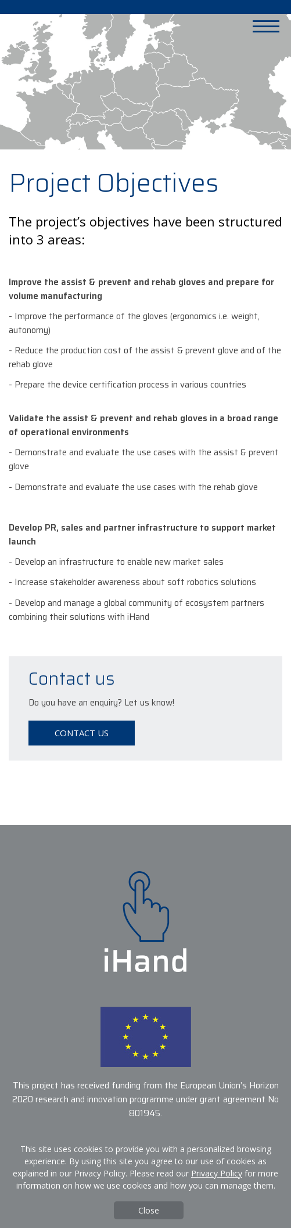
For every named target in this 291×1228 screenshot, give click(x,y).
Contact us (82, 733)
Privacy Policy (216, 1173)
